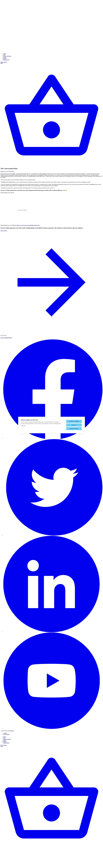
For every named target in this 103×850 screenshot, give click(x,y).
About (4, 53)
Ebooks (5, 58)
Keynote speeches (7, 56)
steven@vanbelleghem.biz (6, 337)
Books (4, 57)
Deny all (74, 424)
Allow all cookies (74, 421)
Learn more (23, 425)
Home (2, 171)
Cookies (5, 733)
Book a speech (4, 62)
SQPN (14, 173)
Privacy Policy (6, 734)
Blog (4, 54)
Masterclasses (6, 59)
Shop (2, 63)
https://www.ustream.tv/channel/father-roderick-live (28, 225)
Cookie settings (74, 428)
